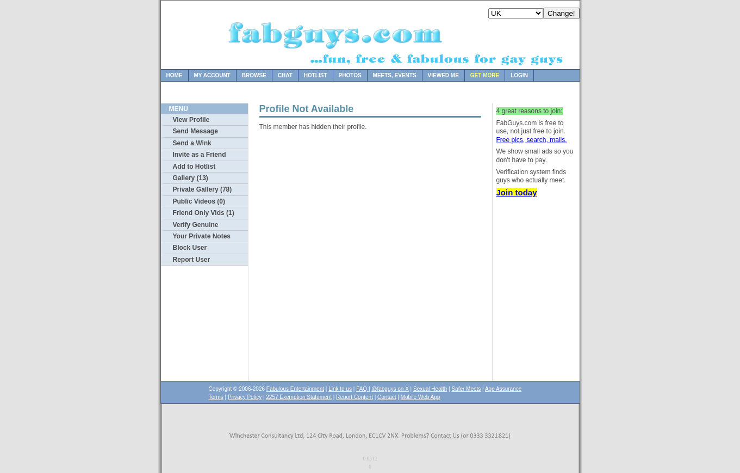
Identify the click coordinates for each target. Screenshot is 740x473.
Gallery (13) (190, 178)
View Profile (191, 120)
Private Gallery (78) (202, 189)
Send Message (195, 131)
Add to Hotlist (194, 166)
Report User (191, 259)
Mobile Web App (420, 397)
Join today (516, 192)
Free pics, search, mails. (531, 140)
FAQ (362, 389)
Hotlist (315, 75)
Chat (285, 75)
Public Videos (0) (199, 201)
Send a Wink (192, 143)
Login (519, 75)
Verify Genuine (196, 225)
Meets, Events (394, 75)
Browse (254, 75)
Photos (350, 75)
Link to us (340, 389)
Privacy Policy (245, 397)
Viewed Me (443, 75)
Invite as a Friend (199, 154)
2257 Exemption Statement (299, 397)
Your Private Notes (202, 236)
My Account (212, 75)
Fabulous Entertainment (295, 389)
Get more (484, 75)
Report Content (354, 397)
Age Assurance (503, 389)
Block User (190, 247)
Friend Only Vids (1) (203, 213)
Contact (386, 397)
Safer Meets (466, 389)
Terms (216, 397)
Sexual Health (430, 389)
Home (174, 75)
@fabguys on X (390, 389)
